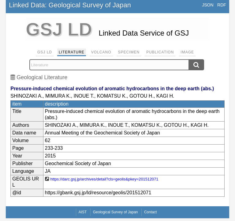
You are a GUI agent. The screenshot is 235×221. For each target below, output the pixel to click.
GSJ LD (44, 52)
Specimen (129, 52)
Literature (71, 52)
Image (187, 52)
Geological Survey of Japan (115, 212)
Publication (160, 52)
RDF (221, 4)
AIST (83, 212)
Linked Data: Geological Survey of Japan (70, 5)
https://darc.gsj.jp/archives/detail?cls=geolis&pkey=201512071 (104, 179)
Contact (150, 212)
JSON (207, 4)
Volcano (101, 52)
